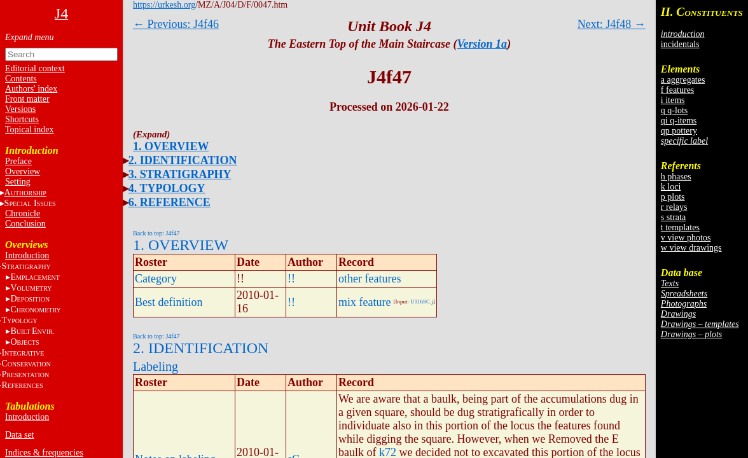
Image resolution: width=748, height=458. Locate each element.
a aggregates (683, 80)
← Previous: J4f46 (176, 24)
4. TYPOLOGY (166, 188)
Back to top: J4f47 (156, 233)
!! (291, 278)
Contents (21, 78)
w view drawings (691, 248)
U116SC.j (421, 301)
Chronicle (22, 213)
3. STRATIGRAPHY (180, 174)
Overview (22, 171)
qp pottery (679, 130)
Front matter (27, 99)
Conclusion (25, 223)
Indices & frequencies (44, 452)
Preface (18, 161)
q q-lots (674, 110)
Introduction (27, 255)
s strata (673, 217)
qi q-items (678, 120)
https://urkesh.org (164, 5)
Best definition (169, 302)
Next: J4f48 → (612, 24)
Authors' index (31, 89)
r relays (674, 207)
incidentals (680, 44)
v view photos (686, 237)
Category (156, 278)
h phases (676, 176)
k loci (671, 186)
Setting (18, 181)
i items (673, 100)
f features (677, 90)
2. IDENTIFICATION (182, 160)
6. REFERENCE (169, 202)
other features (369, 278)
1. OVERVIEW (171, 146)
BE (32, 331)
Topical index (29, 129)
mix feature (364, 302)
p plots (673, 197)
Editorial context (35, 68)
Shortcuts (22, 119)
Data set (19, 435)
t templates (680, 227)
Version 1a (482, 44)
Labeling (155, 366)
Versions (20, 109)
